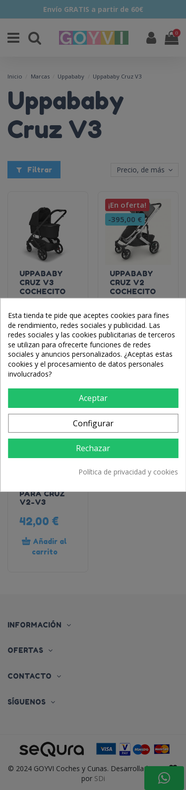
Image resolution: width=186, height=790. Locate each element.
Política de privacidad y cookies (128, 471)
